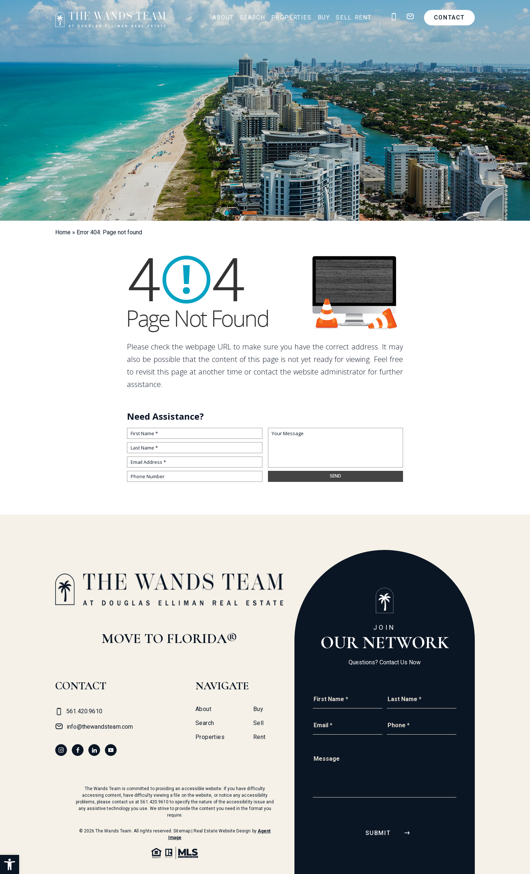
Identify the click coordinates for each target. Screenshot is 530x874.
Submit (378, 832)
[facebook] (78, 750)
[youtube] (111, 750)
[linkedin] (94, 750)
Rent (363, 17)
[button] (9, 864)
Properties (291, 17)
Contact (449, 17)
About (223, 17)
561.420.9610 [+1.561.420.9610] (154, 801)
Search (252, 17)
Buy (324, 17)
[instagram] (61, 750)
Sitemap (181, 831)
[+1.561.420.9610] (394, 17)
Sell (343, 17)
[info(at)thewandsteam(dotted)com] (410, 17)
